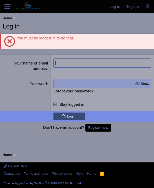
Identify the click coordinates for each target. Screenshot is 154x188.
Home (91, 173)
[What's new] (148, 6)
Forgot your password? (73, 91)
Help (80, 173)
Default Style (15, 166)
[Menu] (7, 6)
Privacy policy (62, 173)
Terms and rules (36, 173)
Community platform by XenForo (43, 183)
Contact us (12, 173)
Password (38, 83)
